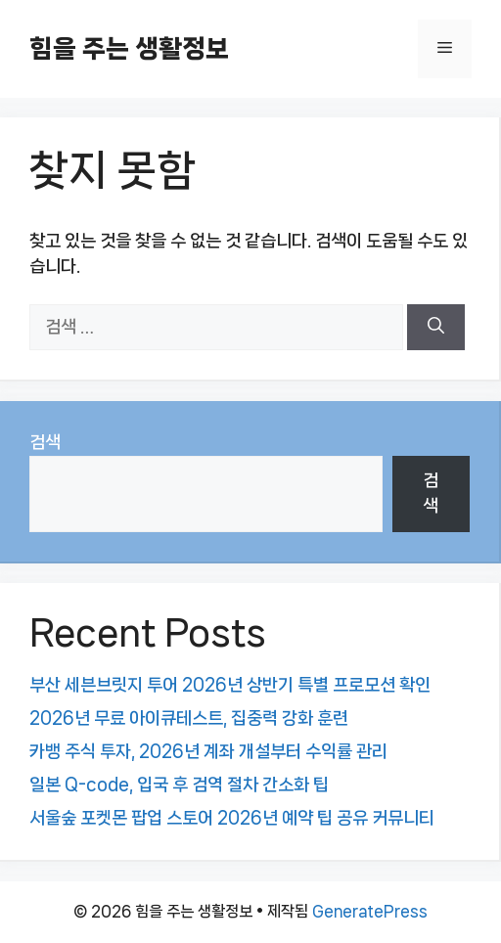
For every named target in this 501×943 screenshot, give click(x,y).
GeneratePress (370, 911)
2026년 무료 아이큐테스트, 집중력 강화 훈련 (188, 718)
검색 (45, 442)
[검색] (436, 327)
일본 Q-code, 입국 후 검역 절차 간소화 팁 (179, 784)
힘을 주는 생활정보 (129, 48)
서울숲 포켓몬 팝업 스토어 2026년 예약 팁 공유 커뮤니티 (231, 818)
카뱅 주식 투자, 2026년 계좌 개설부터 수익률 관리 (208, 751)
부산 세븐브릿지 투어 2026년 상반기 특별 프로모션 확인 (230, 685)
